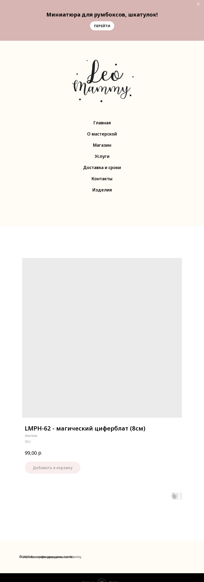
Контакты (102, 179)
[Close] (198, 4)
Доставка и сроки (102, 167)
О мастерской (102, 134)
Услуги (102, 156)
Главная (102, 123)
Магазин (102, 145)
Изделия (102, 190)
